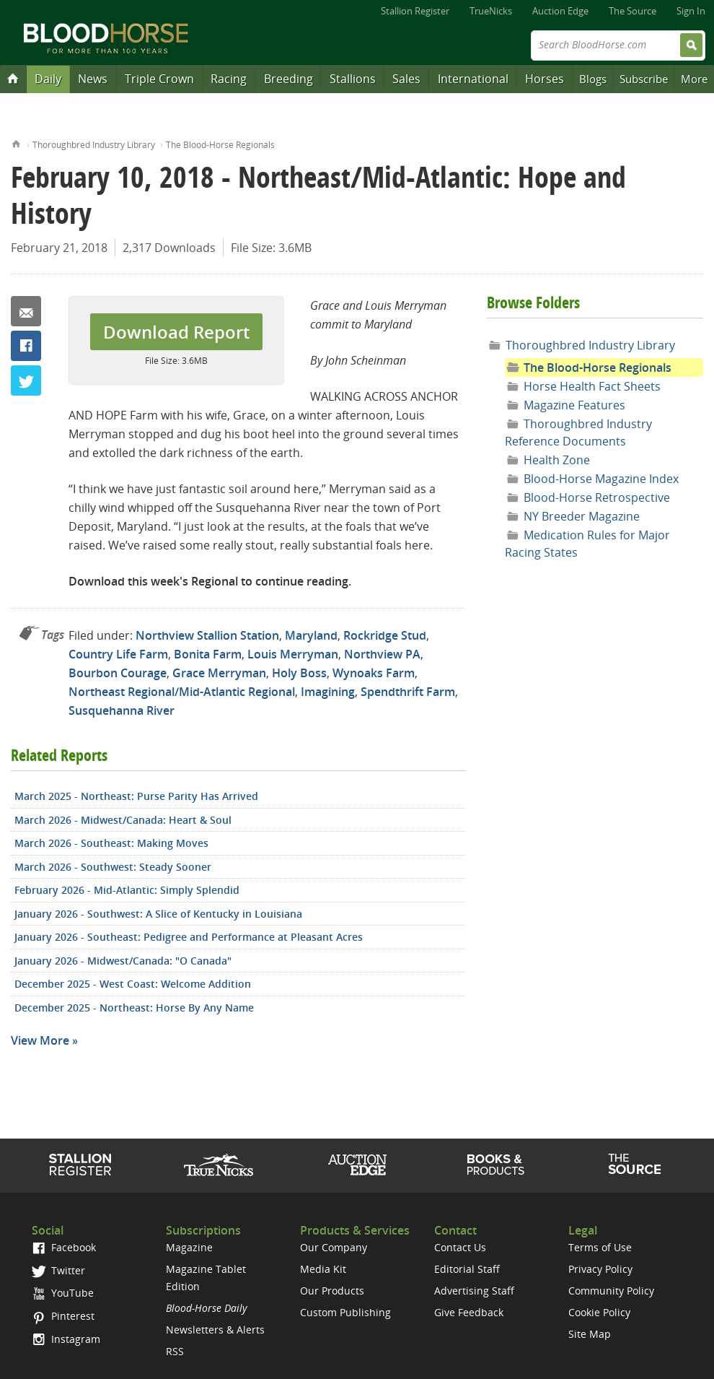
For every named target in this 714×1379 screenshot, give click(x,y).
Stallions (353, 79)
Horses (544, 79)
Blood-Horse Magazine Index (601, 479)
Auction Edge (560, 10)
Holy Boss (299, 673)
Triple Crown (159, 79)
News (92, 79)
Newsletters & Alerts (215, 1329)
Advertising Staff (474, 1290)
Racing (229, 79)
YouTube (63, 1293)
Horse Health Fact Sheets (592, 386)
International (473, 79)
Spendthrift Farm (408, 692)
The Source (632, 10)
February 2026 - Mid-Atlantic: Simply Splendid (126, 890)
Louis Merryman (292, 654)
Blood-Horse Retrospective (597, 497)
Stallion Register (415, 10)
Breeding (288, 79)
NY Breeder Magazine (582, 516)
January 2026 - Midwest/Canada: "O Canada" (123, 960)
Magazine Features (574, 405)
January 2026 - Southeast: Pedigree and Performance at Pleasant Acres (188, 937)
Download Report (176, 332)
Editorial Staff (467, 1269)
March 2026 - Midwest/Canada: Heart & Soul (123, 820)
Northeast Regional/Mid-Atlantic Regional (182, 692)
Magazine (189, 1247)
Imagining (328, 692)
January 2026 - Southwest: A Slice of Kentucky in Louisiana (158, 914)
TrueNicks (491, 10)
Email (26, 311)
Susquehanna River (122, 710)
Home (16, 142)
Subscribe (644, 78)
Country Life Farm (118, 654)
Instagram (66, 1339)
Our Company (333, 1247)
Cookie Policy (599, 1312)
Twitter (26, 380)
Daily (48, 79)
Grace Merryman (219, 673)
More (694, 78)
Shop (495, 1164)
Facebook (26, 346)
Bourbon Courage (118, 673)
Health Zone (557, 460)
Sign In (690, 10)
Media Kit (323, 1269)
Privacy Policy (600, 1269)
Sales (406, 79)
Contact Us (460, 1247)
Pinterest (63, 1316)
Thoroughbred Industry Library (93, 145)
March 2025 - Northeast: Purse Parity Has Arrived (136, 796)
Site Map (589, 1334)
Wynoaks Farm (373, 673)
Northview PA (382, 654)
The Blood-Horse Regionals (220, 145)
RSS (175, 1351)
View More (40, 1040)
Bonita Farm (208, 654)
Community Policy (611, 1290)
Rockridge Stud (384, 635)
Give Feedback (468, 1312)
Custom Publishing (345, 1312)
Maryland (311, 635)
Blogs (593, 78)
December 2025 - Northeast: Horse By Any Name (134, 1007)
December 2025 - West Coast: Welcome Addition (132, 984)
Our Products (332, 1290)
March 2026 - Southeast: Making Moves (111, 843)
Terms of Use (600, 1247)
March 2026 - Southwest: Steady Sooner (112, 867)
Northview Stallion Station (207, 635)
